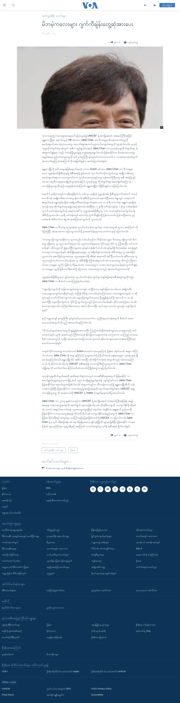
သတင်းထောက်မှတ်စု (11, 561)
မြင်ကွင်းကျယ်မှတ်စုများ (101, 536)
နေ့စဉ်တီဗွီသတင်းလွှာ (11, 625)
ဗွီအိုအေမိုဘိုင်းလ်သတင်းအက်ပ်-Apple (63, 671)
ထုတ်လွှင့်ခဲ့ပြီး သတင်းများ (54, 15)
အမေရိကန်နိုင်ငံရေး (10, 554)
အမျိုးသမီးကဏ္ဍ (98, 567)
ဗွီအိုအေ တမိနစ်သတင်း (146, 625)
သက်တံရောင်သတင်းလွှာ (146, 567)
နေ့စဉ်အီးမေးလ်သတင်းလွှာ (57, 500)
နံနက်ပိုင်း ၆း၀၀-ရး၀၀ (11, 607)
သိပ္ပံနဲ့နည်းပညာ (53, 530)
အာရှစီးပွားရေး (97, 554)
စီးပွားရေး (51, 542)
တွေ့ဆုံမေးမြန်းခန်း (54, 637)
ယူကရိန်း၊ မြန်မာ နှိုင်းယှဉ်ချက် (59, 561)
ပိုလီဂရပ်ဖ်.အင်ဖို (98, 631)
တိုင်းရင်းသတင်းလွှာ (144, 530)
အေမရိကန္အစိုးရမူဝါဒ (55, 695)
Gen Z (139, 548)
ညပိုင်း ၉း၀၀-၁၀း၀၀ (55, 607)
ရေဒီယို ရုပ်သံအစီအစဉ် (12, 631)
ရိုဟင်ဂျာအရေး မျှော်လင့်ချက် (104, 573)
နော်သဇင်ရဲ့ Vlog (143, 631)
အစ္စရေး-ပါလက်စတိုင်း (11, 512)
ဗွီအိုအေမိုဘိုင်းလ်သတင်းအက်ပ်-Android (108, 671)
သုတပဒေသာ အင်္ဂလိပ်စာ (146, 590)
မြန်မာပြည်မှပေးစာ (99, 530)
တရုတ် (5, 506)
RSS (48, 488)
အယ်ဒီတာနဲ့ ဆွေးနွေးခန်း (12, 530)
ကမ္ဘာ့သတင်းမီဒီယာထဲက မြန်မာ (15, 567)
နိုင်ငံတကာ (6, 494)
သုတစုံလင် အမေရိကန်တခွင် (148, 542)
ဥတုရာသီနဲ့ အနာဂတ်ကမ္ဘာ (58, 536)
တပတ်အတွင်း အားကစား (57, 548)
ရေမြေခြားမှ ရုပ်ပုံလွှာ (100, 625)
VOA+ (5, 671)
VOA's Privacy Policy (101, 688)
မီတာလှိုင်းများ (53, 654)
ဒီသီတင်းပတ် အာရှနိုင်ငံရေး (102, 548)
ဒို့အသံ (138, 561)
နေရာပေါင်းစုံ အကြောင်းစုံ (147, 554)
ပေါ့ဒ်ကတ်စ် (51, 494)
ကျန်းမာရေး (96, 561)
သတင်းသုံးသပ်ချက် (10, 542)
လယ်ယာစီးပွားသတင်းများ (58, 554)
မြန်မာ (4, 488)
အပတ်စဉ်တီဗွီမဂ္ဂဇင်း (11, 637)
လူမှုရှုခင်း (51, 573)
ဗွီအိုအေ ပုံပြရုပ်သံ (99, 637)
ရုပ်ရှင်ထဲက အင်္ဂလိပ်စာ (101, 590)
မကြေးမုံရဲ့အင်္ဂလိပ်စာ (56, 590)
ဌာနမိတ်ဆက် (8, 654)
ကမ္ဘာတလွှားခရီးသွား (100, 542)
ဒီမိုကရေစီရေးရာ (9, 548)
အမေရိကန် (7, 500)
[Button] (115, 42)
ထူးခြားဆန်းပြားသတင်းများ (58, 567)
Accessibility (97, 695)
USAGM (6, 688)
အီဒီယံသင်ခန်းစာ (9, 590)
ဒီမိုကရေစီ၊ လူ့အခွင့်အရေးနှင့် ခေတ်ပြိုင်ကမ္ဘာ (20, 536)
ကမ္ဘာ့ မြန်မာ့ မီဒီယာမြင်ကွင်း (14, 573)
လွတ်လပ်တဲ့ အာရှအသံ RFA (59, 688)
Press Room (8, 695)
